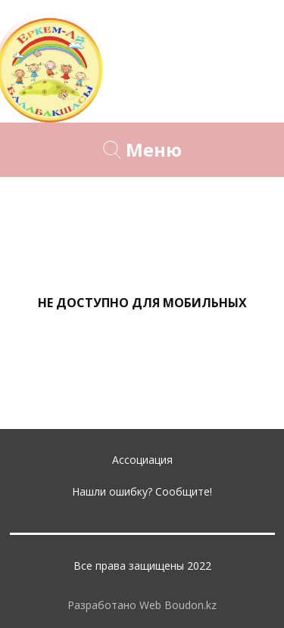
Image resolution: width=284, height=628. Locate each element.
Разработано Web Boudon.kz (142, 605)
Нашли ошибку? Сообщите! (142, 491)
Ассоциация (142, 459)
